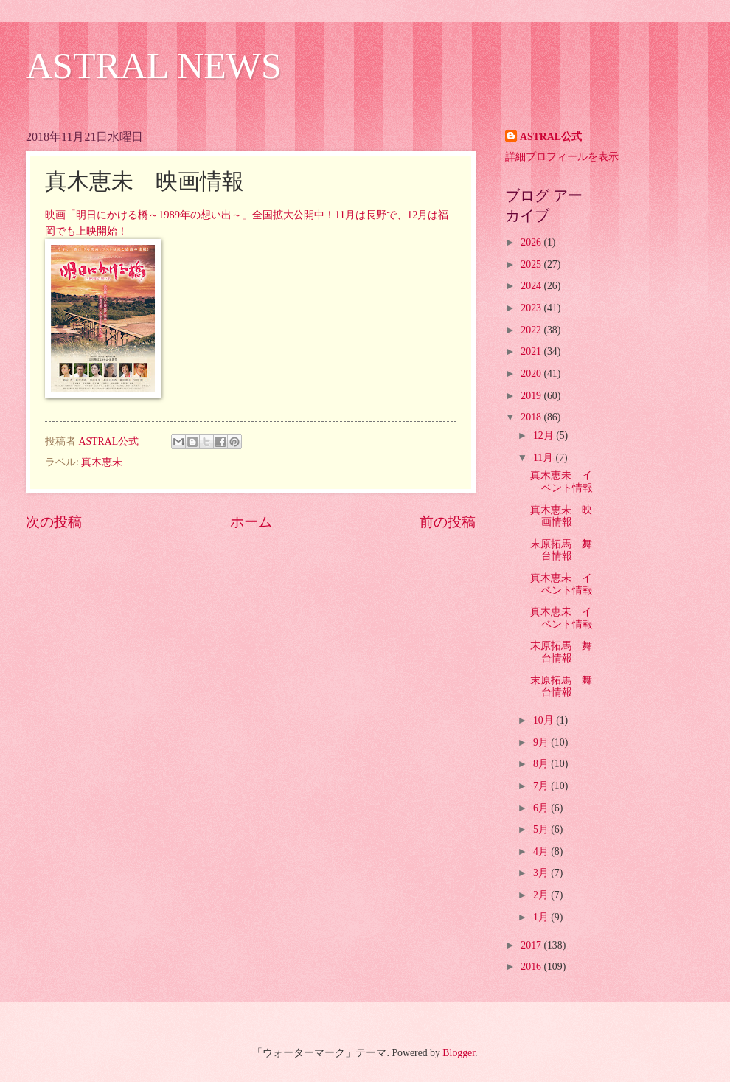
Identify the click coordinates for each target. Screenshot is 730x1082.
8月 (542, 763)
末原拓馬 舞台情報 (561, 550)
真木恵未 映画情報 (561, 516)
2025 (532, 264)
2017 (532, 945)
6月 (542, 808)
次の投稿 (54, 522)
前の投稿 (448, 522)
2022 (532, 330)
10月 (544, 720)
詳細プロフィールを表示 (562, 156)
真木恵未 (101, 462)
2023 (532, 307)
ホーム (251, 522)
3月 (542, 872)
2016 (532, 966)
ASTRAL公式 (551, 136)
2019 (532, 395)
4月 (542, 851)
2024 (532, 285)
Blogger (458, 1052)
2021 (532, 351)
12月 (544, 435)
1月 (542, 917)
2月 (542, 895)
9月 (542, 742)
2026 (532, 242)
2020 (532, 373)
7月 (542, 785)
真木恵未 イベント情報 (561, 481)
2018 (532, 417)
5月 (542, 829)
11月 (544, 457)
